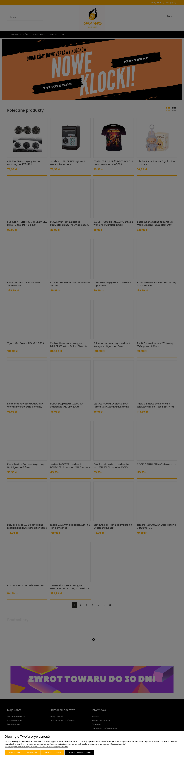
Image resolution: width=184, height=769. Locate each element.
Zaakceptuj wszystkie (79, 753)
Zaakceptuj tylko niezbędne (23, 753)
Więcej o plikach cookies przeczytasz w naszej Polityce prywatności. (36, 746)
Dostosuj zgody (52, 753)
